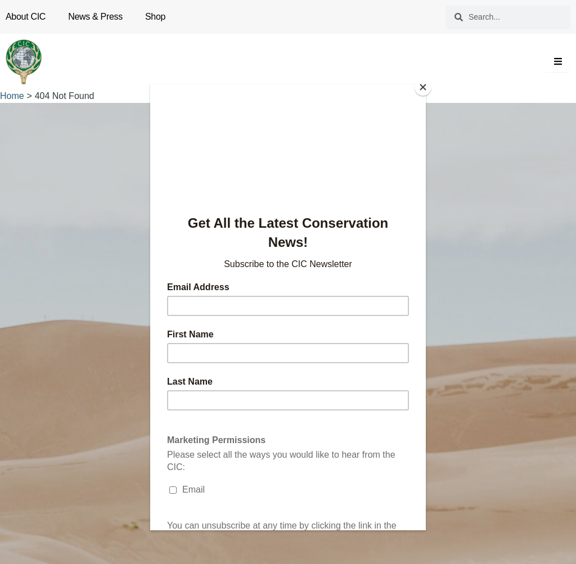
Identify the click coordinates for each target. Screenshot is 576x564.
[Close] (423, 87)
